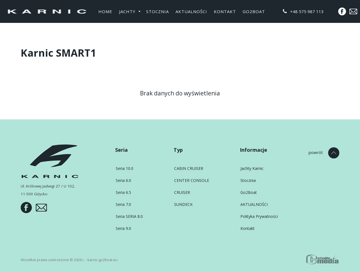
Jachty (127, 11)
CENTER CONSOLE (191, 180)
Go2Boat (254, 11)
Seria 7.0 (123, 204)
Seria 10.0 (124, 168)
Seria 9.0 (123, 228)
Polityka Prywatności (259, 216)
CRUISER (182, 192)
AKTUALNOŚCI (191, 11)
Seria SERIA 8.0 (129, 216)
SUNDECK (183, 204)
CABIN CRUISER (188, 168)
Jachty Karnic (252, 168)
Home (105, 11)
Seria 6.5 (123, 192)
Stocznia (157, 11)
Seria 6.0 (123, 180)
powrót (316, 152)
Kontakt (225, 11)
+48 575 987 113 (303, 11)
